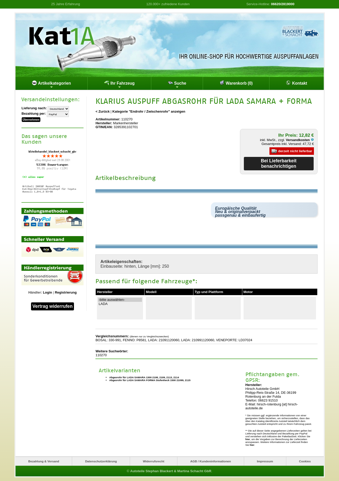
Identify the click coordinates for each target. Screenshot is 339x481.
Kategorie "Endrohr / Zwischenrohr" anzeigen (148, 111)
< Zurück (102, 111)
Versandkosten (300, 140)
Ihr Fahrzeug (119, 84)
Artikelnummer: (107, 119)
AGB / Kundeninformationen (210, 461)
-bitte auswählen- (120, 299)
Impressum (265, 461)
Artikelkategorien (51, 84)
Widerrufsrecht (153, 461)
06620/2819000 (282, 4)
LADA (120, 304)
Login (47, 292)
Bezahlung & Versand (43, 461)
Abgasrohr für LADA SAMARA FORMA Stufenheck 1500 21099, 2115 (149, 380)
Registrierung (66, 292)
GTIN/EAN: (103, 127)
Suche (177, 84)
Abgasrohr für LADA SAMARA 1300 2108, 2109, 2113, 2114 (144, 377)
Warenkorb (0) (236, 82)
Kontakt (296, 82)
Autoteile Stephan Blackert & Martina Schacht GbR (171, 471)
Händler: (35, 292)
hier (247, 439)
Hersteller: (103, 123)
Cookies (305, 461)
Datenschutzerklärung (101, 461)
